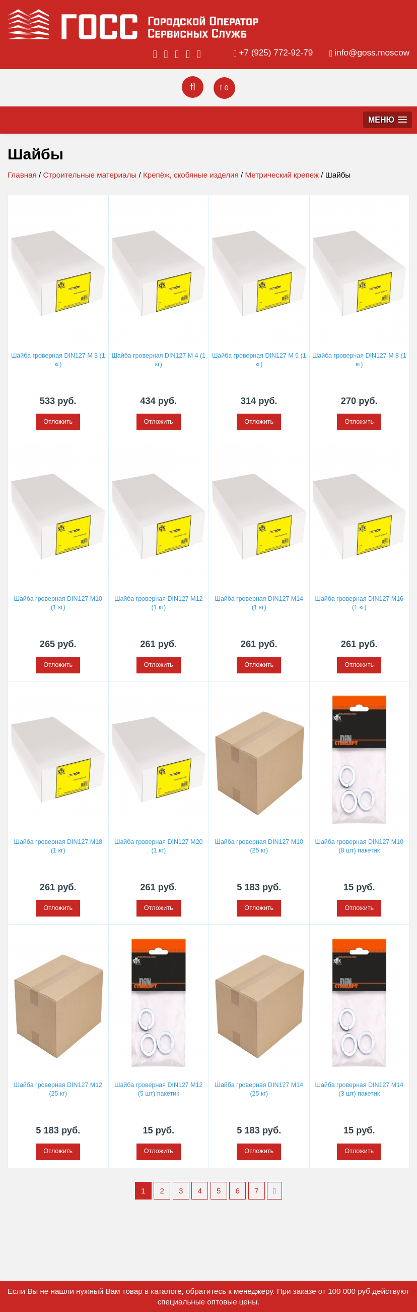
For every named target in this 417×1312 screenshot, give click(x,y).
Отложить (58, 421)
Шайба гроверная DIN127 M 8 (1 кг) (359, 360)
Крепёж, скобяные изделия (191, 174)
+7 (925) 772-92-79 (276, 53)
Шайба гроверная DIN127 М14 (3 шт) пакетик (359, 1088)
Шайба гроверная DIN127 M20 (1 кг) (158, 845)
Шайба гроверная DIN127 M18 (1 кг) (58, 845)
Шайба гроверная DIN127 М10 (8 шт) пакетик (359, 845)
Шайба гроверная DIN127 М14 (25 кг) (259, 1088)
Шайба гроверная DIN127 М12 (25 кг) (58, 1088)
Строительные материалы (89, 174)
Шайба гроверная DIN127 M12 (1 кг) (158, 602)
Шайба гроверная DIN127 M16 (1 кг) (359, 602)
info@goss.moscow (372, 53)
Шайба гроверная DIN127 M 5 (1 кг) (259, 360)
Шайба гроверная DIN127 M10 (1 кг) (58, 602)
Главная (22, 174)
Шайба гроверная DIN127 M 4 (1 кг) (158, 360)
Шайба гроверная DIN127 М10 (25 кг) (259, 845)
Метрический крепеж (282, 174)
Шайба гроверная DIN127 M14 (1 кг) (259, 602)
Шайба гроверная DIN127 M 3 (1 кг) (58, 360)
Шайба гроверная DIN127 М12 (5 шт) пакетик (158, 1088)
